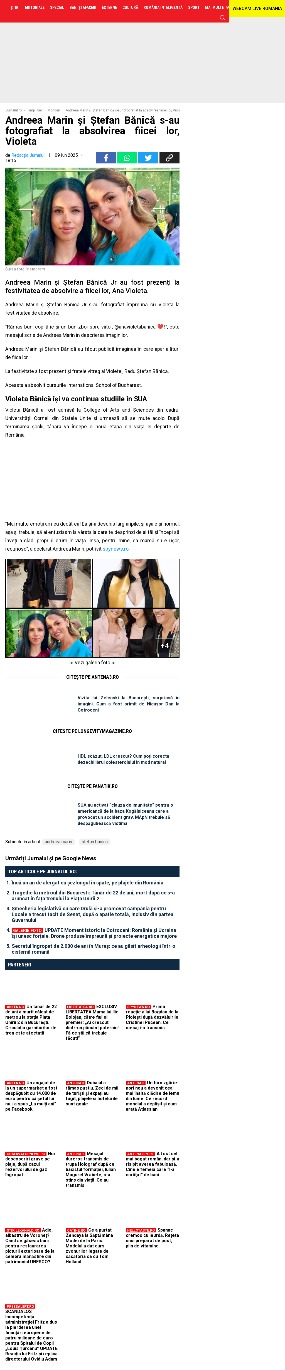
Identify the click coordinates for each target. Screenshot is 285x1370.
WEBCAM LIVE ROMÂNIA (257, 8)
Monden (54, 110)
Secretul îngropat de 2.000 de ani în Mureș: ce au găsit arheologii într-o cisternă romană (93, 949)
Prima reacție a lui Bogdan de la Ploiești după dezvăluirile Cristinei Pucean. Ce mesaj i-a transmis (152, 1017)
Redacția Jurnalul (28, 155)
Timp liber (34, 110)
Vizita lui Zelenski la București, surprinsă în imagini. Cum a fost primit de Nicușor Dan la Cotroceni (129, 704)
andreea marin (58, 841)
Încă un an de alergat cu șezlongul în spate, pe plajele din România (87, 883)
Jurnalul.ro (13, 110)
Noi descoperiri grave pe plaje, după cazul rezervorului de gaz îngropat (30, 1164)
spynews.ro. (116, 549)
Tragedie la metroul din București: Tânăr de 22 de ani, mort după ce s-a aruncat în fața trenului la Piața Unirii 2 (93, 895)
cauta (222, 18)
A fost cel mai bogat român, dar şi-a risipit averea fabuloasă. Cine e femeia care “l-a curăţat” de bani (152, 1164)
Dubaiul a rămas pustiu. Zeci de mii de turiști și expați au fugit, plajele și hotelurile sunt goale (92, 1093)
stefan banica (95, 841)
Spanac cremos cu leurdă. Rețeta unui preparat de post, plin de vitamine (152, 1238)
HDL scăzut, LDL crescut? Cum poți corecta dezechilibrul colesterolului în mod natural (123, 759)
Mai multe (214, 7)
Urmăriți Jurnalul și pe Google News (50, 858)
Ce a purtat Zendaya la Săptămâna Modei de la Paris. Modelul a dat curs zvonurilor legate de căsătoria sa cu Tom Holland (89, 1245)
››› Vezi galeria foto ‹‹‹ (92, 662)
